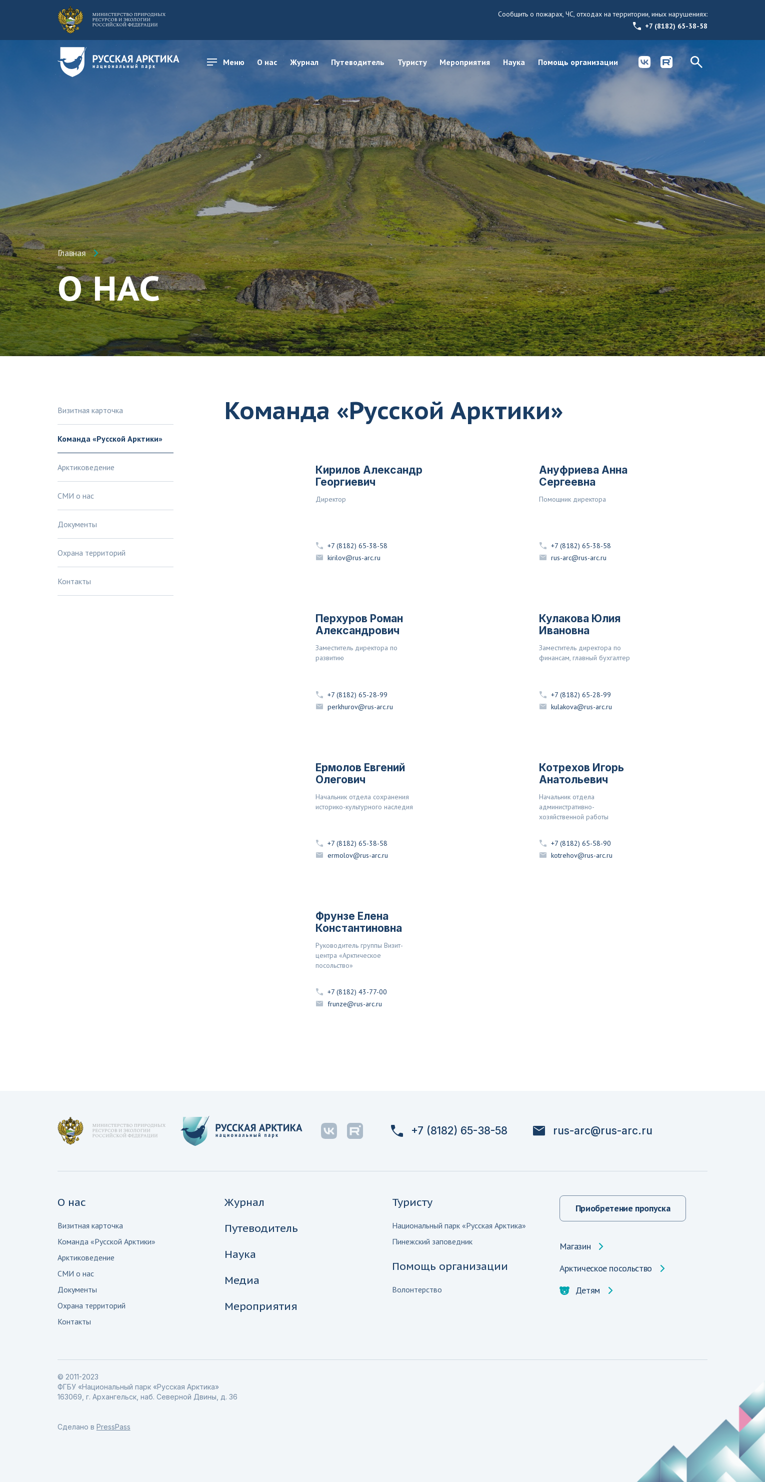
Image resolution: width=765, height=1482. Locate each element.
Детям (580, 1290)
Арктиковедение (86, 467)
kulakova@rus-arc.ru (575, 706)
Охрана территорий (92, 553)
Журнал (304, 62)
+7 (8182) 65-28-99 (352, 694)
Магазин (575, 1246)
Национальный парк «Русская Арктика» (459, 1225)
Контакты (74, 581)
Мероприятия (465, 62)
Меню (225, 62)
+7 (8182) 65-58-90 (575, 843)
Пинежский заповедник (432, 1241)
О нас (267, 62)
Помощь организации (578, 62)
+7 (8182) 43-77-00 (351, 991)
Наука (514, 62)
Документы (77, 524)
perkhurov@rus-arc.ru (354, 706)
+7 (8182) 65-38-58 (670, 26)
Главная (72, 253)
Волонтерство (417, 1289)
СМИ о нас (76, 496)
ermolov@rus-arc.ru (352, 855)
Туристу (412, 62)
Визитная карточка (90, 410)
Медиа (242, 1280)
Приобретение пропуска (623, 1208)
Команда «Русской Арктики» (110, 439)
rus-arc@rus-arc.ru (572, 557)
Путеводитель (357, 62)
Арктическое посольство (606, 1268)
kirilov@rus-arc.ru (348, 557)
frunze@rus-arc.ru (349, 1003)
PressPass (113, 1426)
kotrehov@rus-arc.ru (575, 855)
